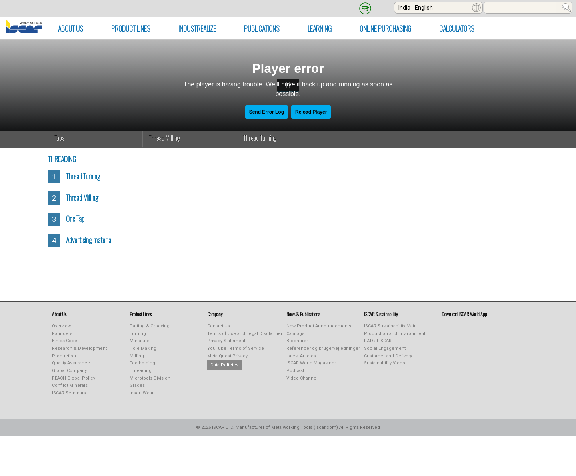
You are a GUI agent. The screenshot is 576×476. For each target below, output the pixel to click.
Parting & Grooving (150, 326)
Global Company (69, 370)
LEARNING (320, 28)
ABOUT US (70, 28)
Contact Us (218, 326)
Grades (137, 385)
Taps (59, 138)
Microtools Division (150, 378)
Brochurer (297, 340)
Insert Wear (142, 393)
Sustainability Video (384, 363)
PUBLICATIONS (262, 28)
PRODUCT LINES (130, 28)
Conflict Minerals (70, 385)
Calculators (456, 28)
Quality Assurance (71, 363)
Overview (61, 326)
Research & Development (79, 348)
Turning (138, 333)
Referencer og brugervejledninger (323, 348)
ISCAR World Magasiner (311, 363)
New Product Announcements (318, 326)
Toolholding (142, 363)
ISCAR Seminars (69, 393)
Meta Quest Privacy (227, 355)
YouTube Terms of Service (235, 348)
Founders (62, 333)
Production (64, 355)
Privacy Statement (226, 340)
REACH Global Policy (73, 378)
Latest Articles (301, 355)
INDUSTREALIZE (197, 28)
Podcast (295, 370)
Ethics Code (64, 340)
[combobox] (438, 7)
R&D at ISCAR (378, 340)
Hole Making (143, 348)
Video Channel (302, 378)
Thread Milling (164, 138)
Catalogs (295, 333)
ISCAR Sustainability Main (390, 326)
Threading (141, 370)
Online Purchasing (385, 28)
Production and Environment (394, 333)
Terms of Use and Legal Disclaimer (244, 333)
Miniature (140, 340)
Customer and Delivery (388, 355)
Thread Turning (260, 138)
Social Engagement (385, 348)
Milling (137, 355)
